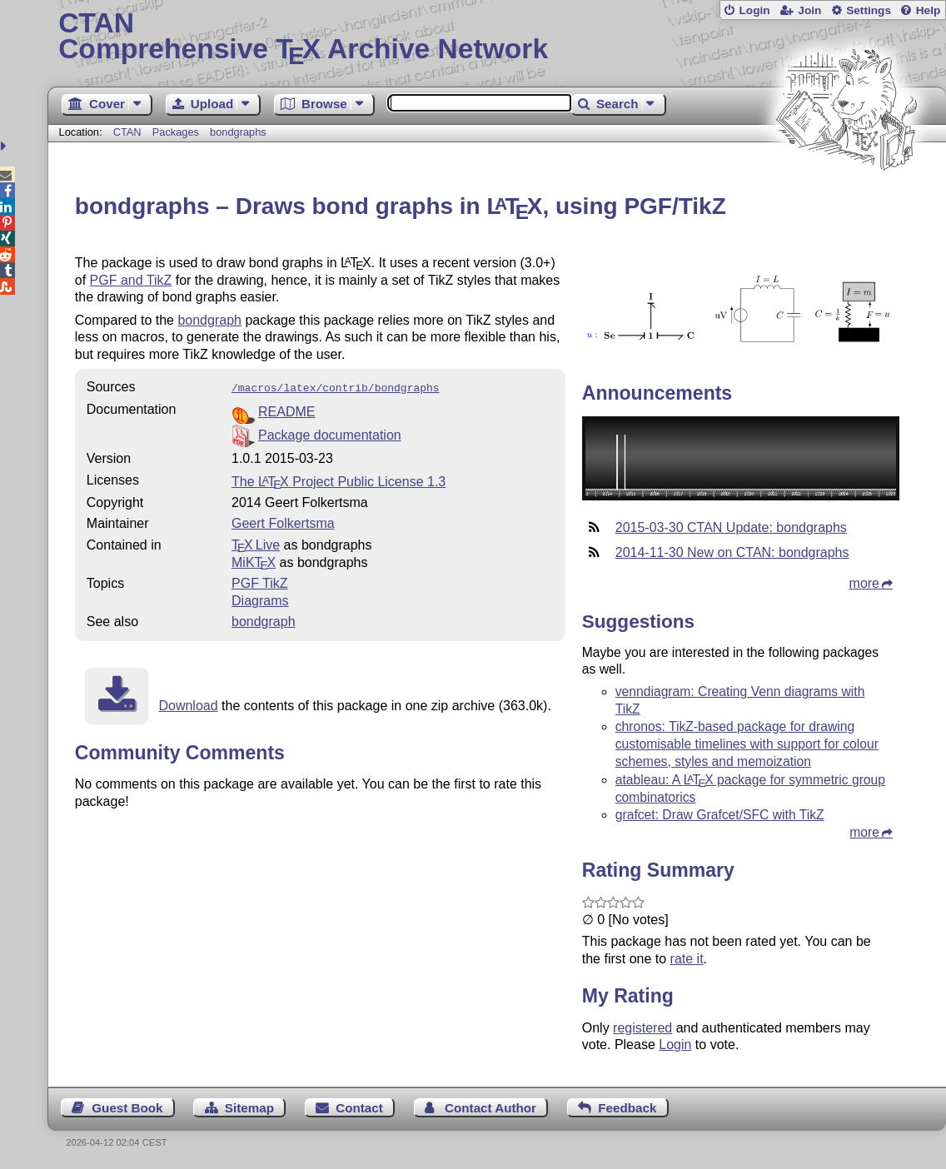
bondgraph (209, 320)
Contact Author (490, 1108)
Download (187, 704)
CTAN (127, 132)
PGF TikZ (260, 582)
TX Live (256, 543)
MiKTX (254, 561)
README (286, 410)
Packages (177, 132)
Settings (868, 10)
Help (928, 10)
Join (809, 10)
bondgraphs (238, 132)
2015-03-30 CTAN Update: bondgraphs (731, 527)
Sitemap (249, 1108)
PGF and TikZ (131, 280)
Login (754, 10)
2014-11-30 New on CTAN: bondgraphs (732, 552)
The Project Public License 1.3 (339, 480)
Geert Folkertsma (283, 522)
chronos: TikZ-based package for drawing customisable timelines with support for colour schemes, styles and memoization (747, 744)
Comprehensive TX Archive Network (496, 37)
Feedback (627, 1108)
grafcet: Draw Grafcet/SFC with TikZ (719, 815)
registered (642, 1028)
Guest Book (127, 1108)
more (864, 583)
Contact (359, 1108)
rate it (687, 959)
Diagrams (260, 599)
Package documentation (329, 433)
